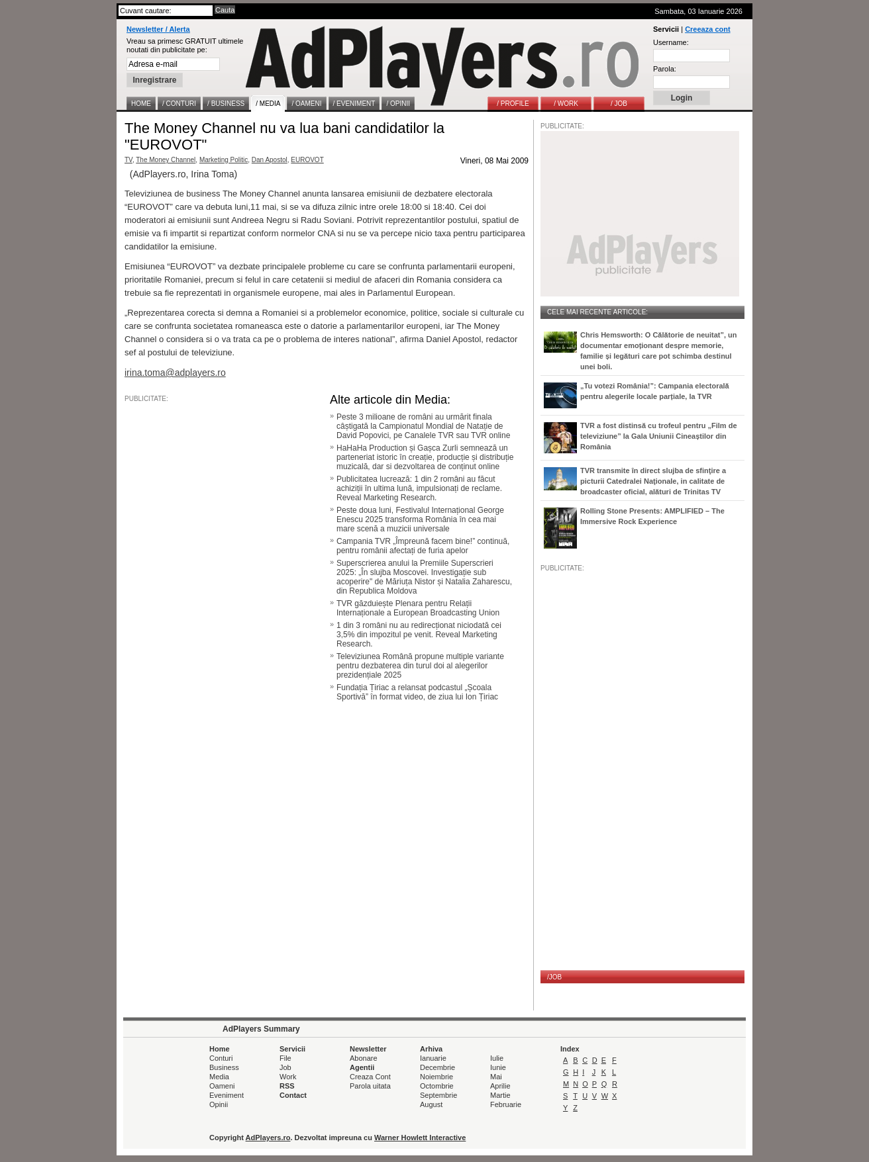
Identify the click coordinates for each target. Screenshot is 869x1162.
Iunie (498, 1067)
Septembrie (438, 1095)
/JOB (554, 977)
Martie (500, 1095)
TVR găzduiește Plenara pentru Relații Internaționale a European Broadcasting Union (417, 608)
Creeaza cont (707, 29)
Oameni (222, 1086)
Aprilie (500, 1086)
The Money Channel (165, 159)
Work (288, 1077)
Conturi (220, 1058)
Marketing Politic (223, 159)
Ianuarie (433, 1058)
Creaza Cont (370, 1077)
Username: (671, 42)
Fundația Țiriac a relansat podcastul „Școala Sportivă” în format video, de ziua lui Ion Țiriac (417, 692)
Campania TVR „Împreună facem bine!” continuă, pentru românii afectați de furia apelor (422, 546)
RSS (287, 1086)
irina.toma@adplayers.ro (175, 372)
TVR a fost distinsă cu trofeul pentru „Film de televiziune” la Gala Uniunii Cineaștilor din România (658, 436)
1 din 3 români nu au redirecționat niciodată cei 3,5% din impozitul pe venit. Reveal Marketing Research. (418, 634)
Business (224, 1067)
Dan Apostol (269, 159)
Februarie (505, 1104)
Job (285, 1067)
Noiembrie (436, 1077)
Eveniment (226, 1095)
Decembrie (437, 1067)
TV (128, 159)
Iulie (496, 1058)
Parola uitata (370, 1086)
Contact (293, 1095)
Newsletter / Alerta (158, 29)
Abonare (364, 1058)
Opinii (218, 1104)
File (285, 1058)
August (431, 1104)
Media (219, 1077)
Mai (496, 1077)
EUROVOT (307, 159)
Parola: (664, 69)
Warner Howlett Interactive (420, 1137)
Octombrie (437, 1086)
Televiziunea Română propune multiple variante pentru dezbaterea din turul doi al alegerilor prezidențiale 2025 (420, 666)
